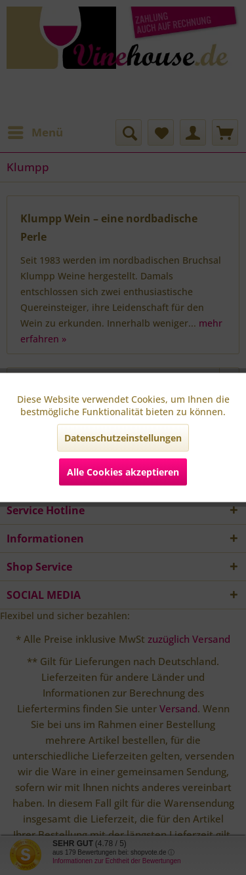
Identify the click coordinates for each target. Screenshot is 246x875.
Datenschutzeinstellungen (123, 438)
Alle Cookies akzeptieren (123, 472)
